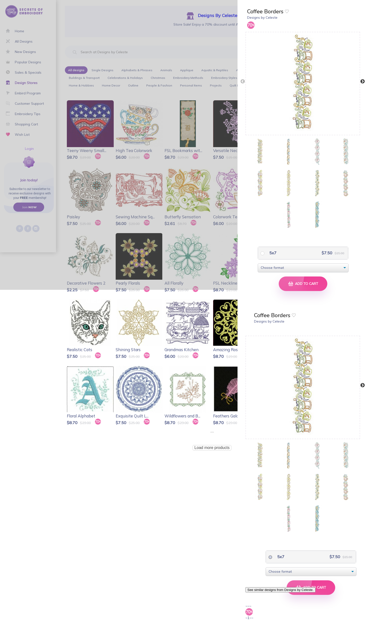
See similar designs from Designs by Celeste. (280, 590)
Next (362, 81)
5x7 (272, 253)
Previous (242, 81)
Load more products (211, 448)
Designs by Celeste (262, 17)
